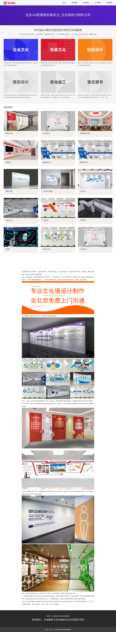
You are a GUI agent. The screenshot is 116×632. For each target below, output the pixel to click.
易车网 (7, 249)
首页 (64, 2)
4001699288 (67, 629)
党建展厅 (8, 162)
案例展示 (86, 2)
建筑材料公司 (47, 162)
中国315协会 (47, 249)
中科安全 (45, 220)
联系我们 (109, 2)
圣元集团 (83, 220)
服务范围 (74, 2)
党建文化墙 (9, 133)
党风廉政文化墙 (85, 133)
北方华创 (83, 191)
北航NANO (9, 220)
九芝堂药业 (46, 133)
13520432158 (58, 629)
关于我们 (98, 2)
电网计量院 (9, 191)
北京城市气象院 (48, 191)
